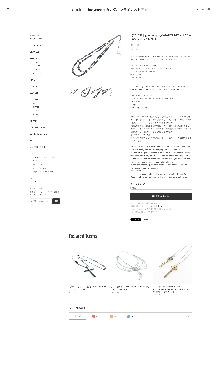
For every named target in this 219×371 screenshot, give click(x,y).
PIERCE (33, 58)
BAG (34, 103)
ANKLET (34, 86)
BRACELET (35, 52)
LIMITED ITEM (37, 147)
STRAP (35, 111)
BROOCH (36, 114)
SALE (32, 140)
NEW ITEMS (36, 39)
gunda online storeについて (44, 157)
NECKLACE (35, 45)
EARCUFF (36, 66)
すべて (78, 316)
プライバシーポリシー (41, 168)
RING (32, 80)
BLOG (35, 161)
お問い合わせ (38, 164)
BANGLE (34, 93)
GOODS (34, 99)
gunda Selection (38, 134)
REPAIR (33, 121)
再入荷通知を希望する (161, 196)
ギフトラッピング (137, 184)
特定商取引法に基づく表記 (43, 172)
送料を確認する (157, 206)
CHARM (36, 107)
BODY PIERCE (38, 73)
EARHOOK (37, 69)
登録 (56, 201)
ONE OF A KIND (38, 127)
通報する (147, 220)
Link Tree (37, 182)
